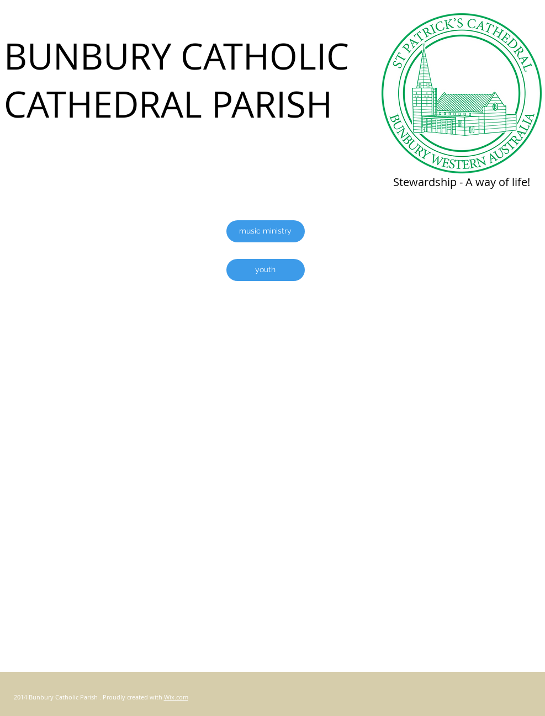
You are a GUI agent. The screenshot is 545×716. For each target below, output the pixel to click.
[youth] (265, 270)
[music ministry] (265, 231)
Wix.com (176, 697)
